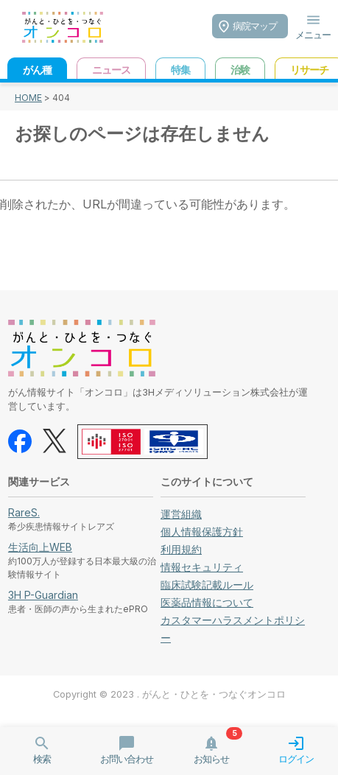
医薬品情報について (207, 602)
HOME (28, 97)
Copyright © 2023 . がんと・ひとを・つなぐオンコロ (169, 694)
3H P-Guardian (43, 595)
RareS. (24, 512)
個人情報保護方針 (202, 531)
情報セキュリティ (202, 567)
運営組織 (181, 514)
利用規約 (181, 549)
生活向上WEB (40, 547)
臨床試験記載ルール (207, 584)
